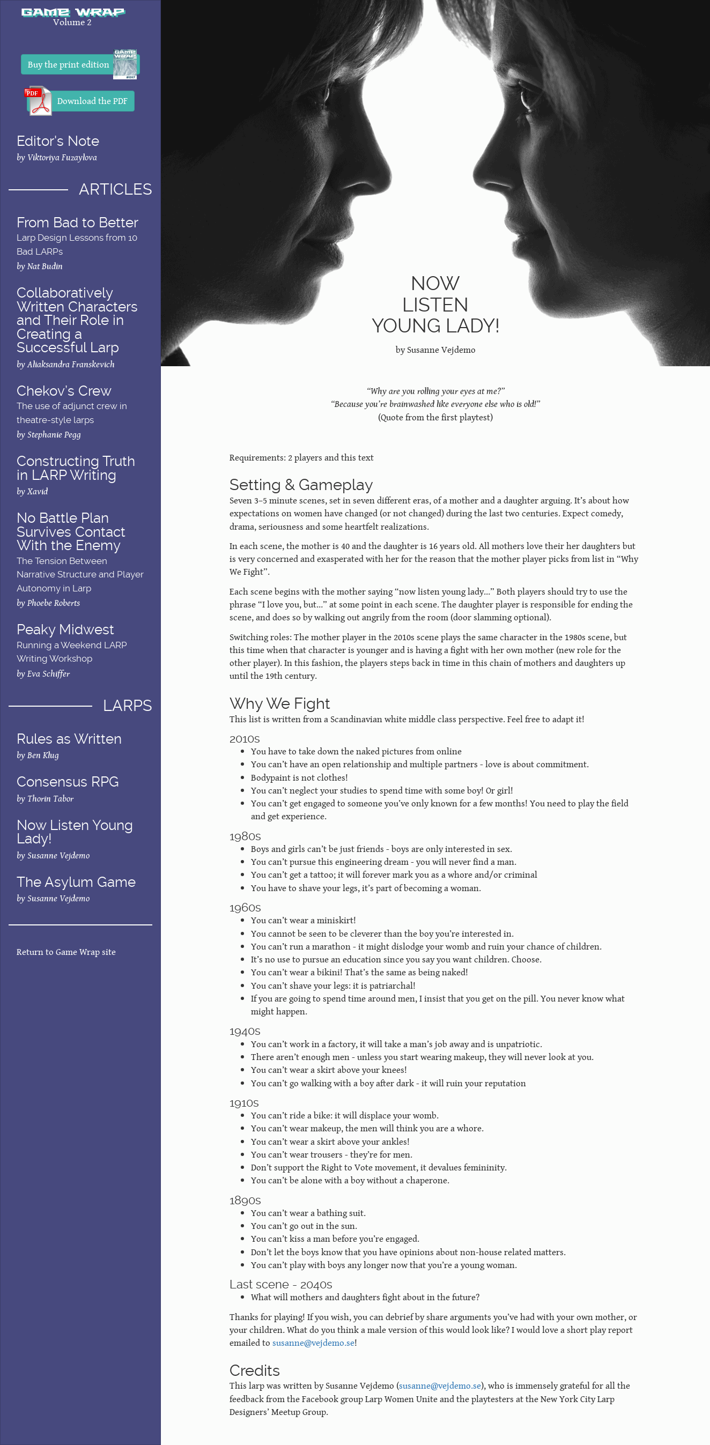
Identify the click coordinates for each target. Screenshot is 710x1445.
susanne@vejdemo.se (313, 1342)
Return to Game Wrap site (66, 951)
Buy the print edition (82, 64)
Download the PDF (77, 101)
